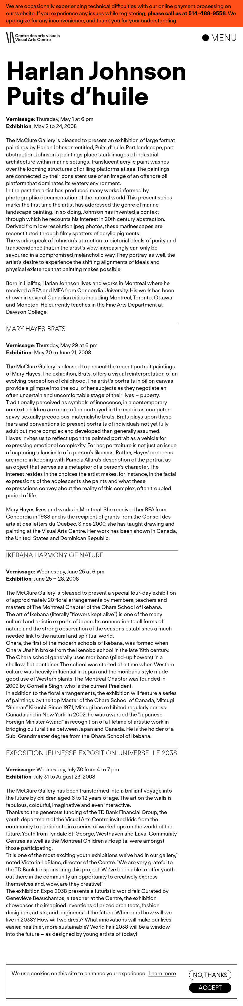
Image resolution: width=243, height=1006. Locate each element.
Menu (224, 37)
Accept (210, 987)
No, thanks (210, 975)
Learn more (162, 973)
